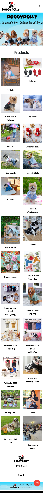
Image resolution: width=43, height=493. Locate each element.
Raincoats (10, 146)
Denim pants (11, 173)
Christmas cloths (32, 146)
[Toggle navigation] (39, 6)
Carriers (32, 412)
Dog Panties (32, 116)
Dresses (33, 244)
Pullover (32, 80)
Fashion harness (10, 277)
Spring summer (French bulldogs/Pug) (10, 311)
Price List (21, 474)
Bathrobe (10, 199)
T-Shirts (10, 90)
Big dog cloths (10, 412)
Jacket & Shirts (33, 173)
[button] (3, 29)
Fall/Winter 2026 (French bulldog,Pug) (32, 348)
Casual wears (10, 247)
